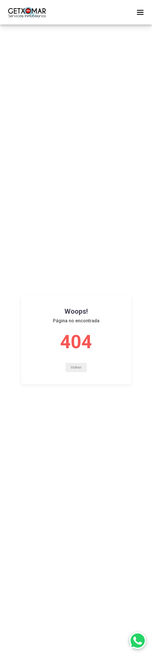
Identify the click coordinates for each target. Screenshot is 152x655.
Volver (76, 367)
